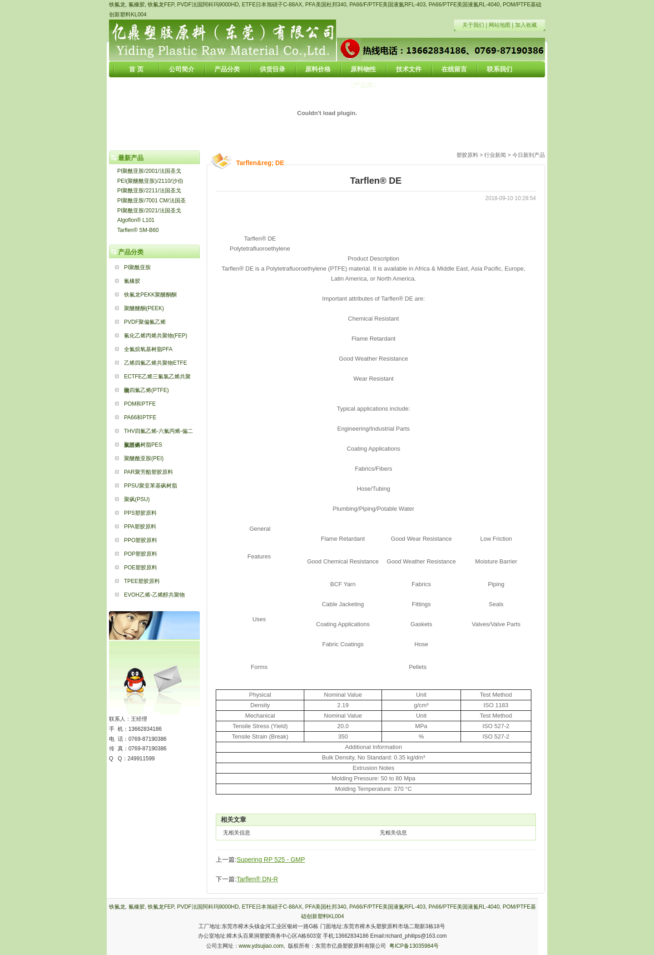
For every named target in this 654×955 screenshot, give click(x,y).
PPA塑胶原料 (140, 526)
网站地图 (499, 25)
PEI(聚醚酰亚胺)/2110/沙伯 (150, 181)
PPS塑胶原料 (140, 513)
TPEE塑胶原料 (142, 581)
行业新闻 (495, 155)
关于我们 (473, 25)
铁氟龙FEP (161, 4)
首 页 (136, 69)
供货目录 (272, 69)
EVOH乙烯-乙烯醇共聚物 (154, 595)
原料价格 (318, 69)
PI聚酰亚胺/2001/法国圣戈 (149, 171)
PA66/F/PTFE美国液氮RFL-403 (387, 4)
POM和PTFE (140, 404)
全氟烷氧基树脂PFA (148, 349)
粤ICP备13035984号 (414, 946)
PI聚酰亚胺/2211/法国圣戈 (149, 190)
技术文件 (408, 69)
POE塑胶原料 (140, 567)
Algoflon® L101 (135, 220)
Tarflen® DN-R (257, 879)
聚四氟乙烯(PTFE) (146, 390)
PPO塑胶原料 (140, 540)
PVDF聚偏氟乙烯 (145, 322)
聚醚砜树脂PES (143, 445)
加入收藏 (526, 25)
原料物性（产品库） (363, 71)
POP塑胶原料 (140, 554)
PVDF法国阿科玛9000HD (208, 4)
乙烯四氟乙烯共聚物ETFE (155, 363)
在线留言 (454, 69)
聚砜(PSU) (137, 499)
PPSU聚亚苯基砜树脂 (150, 486)
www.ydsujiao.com (261, 946)
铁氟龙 (117, 4)
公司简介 (181, 69)
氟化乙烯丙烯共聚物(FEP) (155, 335)
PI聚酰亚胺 (137, 267)
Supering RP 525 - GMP (271, 859)
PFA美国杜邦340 (326, 4)
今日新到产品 (528, 155)
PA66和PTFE (140, 417)
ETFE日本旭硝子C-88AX (272, 4)
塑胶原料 (467, 155)
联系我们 (499, 69)
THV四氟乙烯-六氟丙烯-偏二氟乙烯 (158, 433)
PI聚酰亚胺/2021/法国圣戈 (149, 210)
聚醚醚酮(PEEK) (144, 308)
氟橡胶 (137, 4)
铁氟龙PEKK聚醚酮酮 (150, 295)
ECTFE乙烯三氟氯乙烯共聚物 (157, 378)
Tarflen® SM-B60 (138, 230)
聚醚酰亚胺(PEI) (144, 458)
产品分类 (227, 69)
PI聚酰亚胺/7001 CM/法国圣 (151, 200)
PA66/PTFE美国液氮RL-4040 (464, 4)
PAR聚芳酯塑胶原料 (148, 472)
